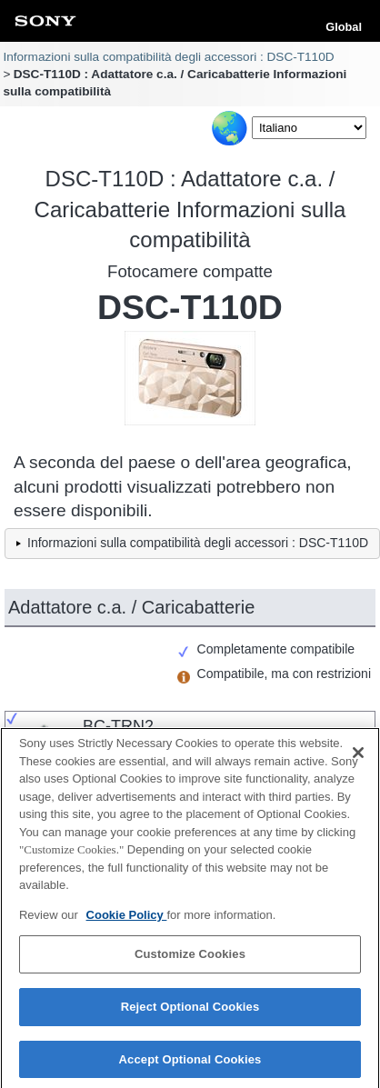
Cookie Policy (126, 920)
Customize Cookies (190, 960)
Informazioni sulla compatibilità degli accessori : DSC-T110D (168, 57)
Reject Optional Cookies (190, 1012)
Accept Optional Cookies (190, 1065)
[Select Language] (309, 127)
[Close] (358, 759)
